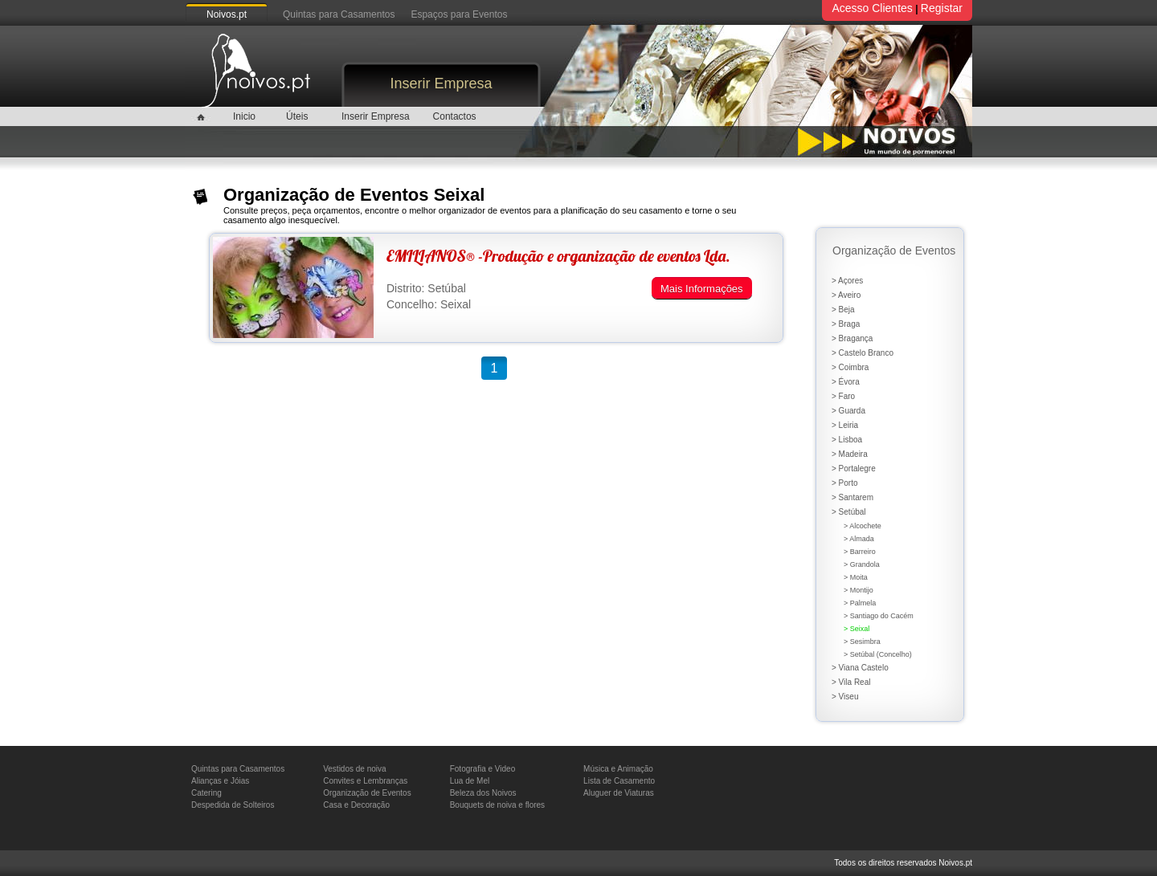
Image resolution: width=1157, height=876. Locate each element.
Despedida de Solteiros (232, 805)
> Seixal (856, 629)
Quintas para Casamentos (339, 14)
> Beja (843, 309)
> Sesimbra (862, 642)
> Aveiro (846, 295)
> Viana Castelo (860, 667)
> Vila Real (851, 682)
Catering (206, 792)
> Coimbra (850, 367)
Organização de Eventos (367, 792)
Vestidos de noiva (354, 768)
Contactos (454, 116)
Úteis (297, 116)
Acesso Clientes (872, 8)
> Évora (846, 381)
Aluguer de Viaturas (618, 792)
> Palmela (860, 603)
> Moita (856, 577)
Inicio (244, 116)
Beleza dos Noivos (483, 792)
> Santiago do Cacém (879, 616)
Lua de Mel (469, 780)
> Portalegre (854, 468)
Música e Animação (618, 768)
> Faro (843, 396)
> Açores (847, 280)
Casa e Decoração (356, 805)
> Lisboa (847, 439)
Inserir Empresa (441, 83)
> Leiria (845, 425)
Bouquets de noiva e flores (497, 805)
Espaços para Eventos (459, 14)
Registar (942, 8)
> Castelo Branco (862, 352)
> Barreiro (860, 552)
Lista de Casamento (619, 780)
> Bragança (852, 338)
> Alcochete (862, 526)
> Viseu (845, 696)
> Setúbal (849, 511)
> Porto (845, 483)
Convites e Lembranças (365, 780)
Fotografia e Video (483, 768)
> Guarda (848, 410)
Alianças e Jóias (220, 780)
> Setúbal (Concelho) (878, 654)
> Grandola (862, 564)
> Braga (846, 324)
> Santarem (852, 497)
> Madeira (850, 454)
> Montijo (858, 590)
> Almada (859, 539)
